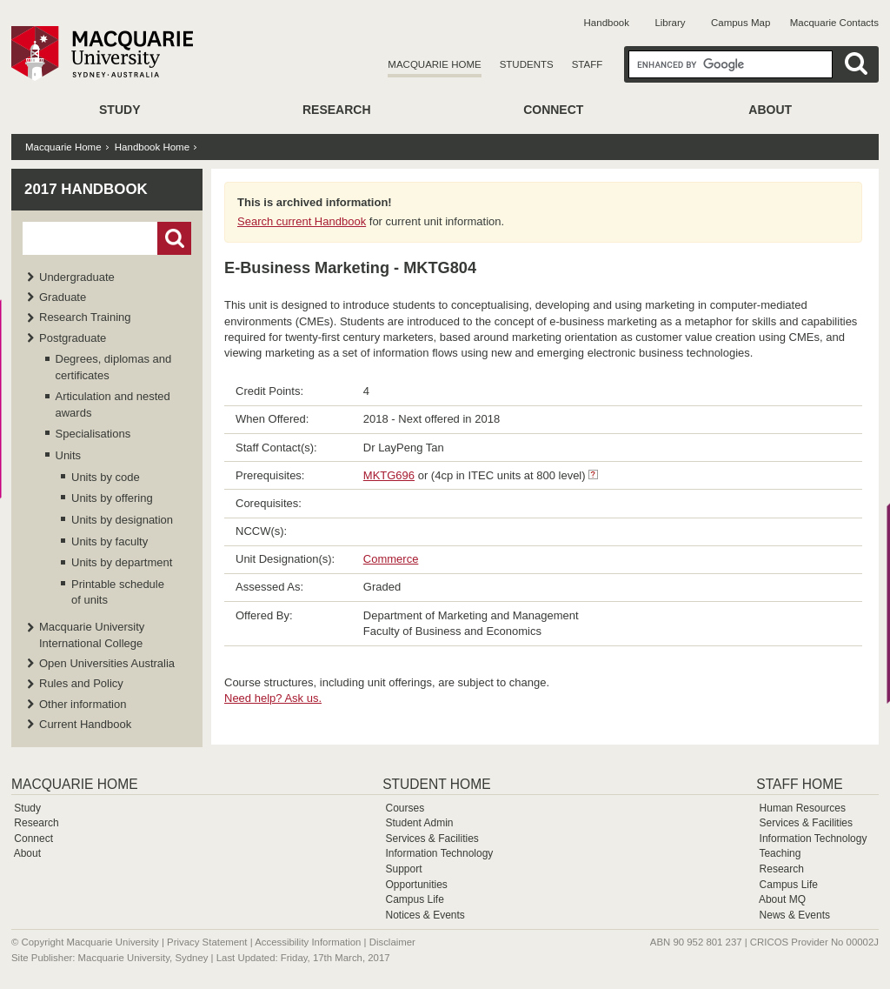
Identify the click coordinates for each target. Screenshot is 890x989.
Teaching (779, 853)
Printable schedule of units (117, 592)
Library (669, 22)
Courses (404, 808)
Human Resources (803, 808)
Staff (587, 64)
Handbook (606, 22)
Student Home (436, 784)
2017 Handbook (86, 189)
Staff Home (799, 784)
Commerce (391, 558)
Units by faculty (109, 541)
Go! (174, 238)
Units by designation (122, 519)
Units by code (105, 477)
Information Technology (439, 853)
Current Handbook (85, 724)
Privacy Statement (207, 942)
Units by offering (112, 498)
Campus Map (740, 22)
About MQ (782, 899)
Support (403, 869)
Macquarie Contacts (834, 22)
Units (69, 455)
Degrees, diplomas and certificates (114, 366)
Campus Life (414, 899)
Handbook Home (152, 147)
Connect (553, 110)
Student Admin (419, 823)
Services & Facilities (431, 838)
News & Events (795, 915)
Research (336, 110)
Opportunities (416, 885)
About (770, 110)
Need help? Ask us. (273, 698)
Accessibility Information (308, 942)
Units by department (121, 562)
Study (119, 110)
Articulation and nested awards (113, 404)
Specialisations (93, 433)
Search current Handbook (301, 221)
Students (527, 64)
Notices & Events (424, 915)
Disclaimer (392, 942)
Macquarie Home (434, 64)
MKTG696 (389, 475)
